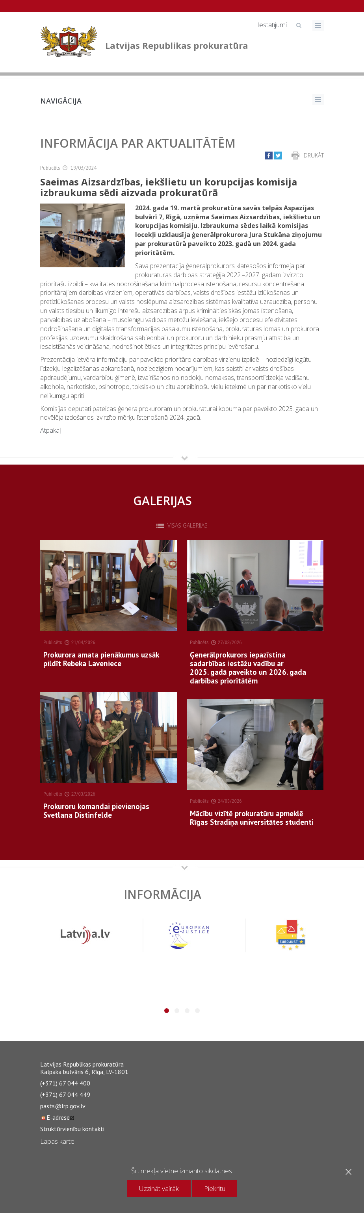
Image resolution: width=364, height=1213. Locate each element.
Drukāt (314, 155)
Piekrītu (214, 1188)
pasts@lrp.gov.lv (62, 1106)
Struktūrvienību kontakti (72, 1129)
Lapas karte (57, 1141)
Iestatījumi (272, 24)
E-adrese (57, 1117)
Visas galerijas (187, 525)
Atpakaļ (50, 430)
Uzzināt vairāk (159, 1188)
